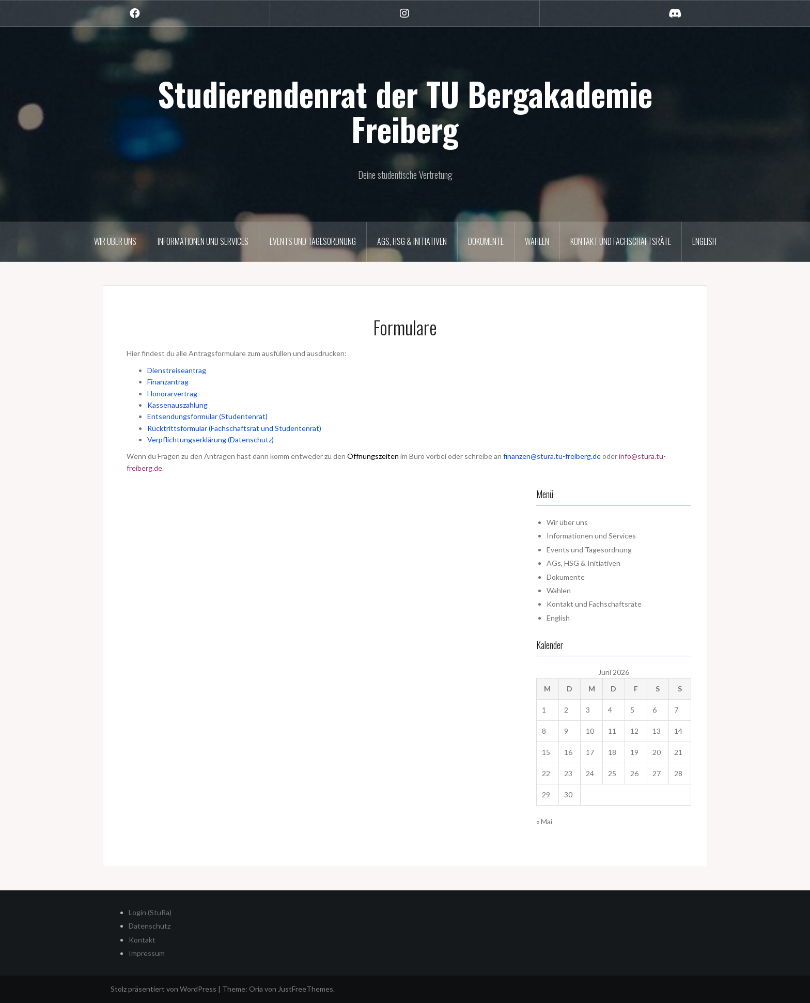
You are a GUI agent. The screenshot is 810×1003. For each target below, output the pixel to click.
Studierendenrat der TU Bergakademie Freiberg (405, 111)
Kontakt (142, 939)
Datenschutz (149, 925)
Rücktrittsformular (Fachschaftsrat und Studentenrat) (234, 428)
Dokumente (486, 241)
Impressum (147, 953)
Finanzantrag (168, 381)
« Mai (544, 821)
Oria (256, 988)
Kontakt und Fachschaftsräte (620, 241)
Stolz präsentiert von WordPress (163, 988)
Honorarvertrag (172, 393)
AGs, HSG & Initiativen (412, 241)
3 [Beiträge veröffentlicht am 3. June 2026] (588, 709)
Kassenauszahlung (177, 404)
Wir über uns (115, 241)
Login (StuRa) (150, 912)
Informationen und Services (203, 241)
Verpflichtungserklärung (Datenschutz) (210, 439)
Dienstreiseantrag (176, 370)
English (704, 241)
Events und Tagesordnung (313, 241)
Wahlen (537, 241)
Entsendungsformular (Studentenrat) (207, 416)
